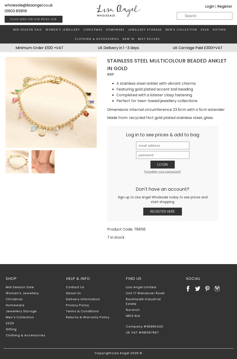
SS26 (205, 29)
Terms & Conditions (82, 311)
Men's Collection (181, 29)
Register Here (162, 211)
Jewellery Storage (145, 29)
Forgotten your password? (162, 172)
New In (128, 39)
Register (224, 6)
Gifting (219, 29)
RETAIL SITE (33, 19)
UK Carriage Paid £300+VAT (198, 47)
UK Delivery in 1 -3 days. (119, 47)
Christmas (93, 29)
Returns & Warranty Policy (88, 317)
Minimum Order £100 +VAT (39, 47)
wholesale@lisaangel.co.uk (29, 5)
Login (209, 6)
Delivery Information (83, 299)
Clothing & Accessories (97, 39)
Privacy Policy (77, 305)
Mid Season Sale (27, 29)
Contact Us (75, 287)
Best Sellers (149, 39)
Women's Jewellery (63, 29)
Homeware (115, 29)
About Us (73, 293)
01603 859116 (16, 11)
